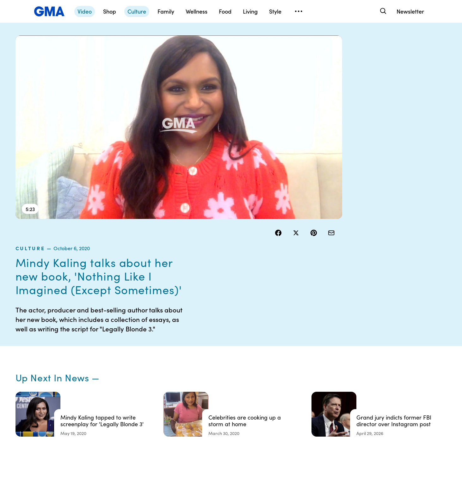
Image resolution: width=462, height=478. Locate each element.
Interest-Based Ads (273, 378)
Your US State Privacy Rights (275, 364)
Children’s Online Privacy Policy (208, 415)
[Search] (382, 11)
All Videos (325, 395)
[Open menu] (299, 11)
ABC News (326, 373)
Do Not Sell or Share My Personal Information (215, 398)
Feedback (264, 418)
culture (288, 51)
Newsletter (410, 11)
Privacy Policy (205, 384)
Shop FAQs (326, 361)
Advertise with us (209, 430)
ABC (320, 384)
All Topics (325, 407)
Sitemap (386, 361)
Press (259, 407)
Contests (200, 361)
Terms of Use (204, 373)
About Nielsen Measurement (267, 393)
